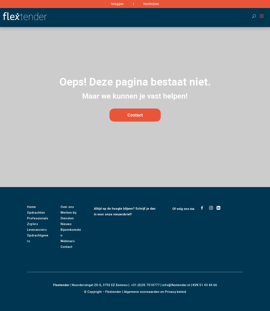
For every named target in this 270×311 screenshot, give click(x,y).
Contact (135, 128)
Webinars (68, 241)
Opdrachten (36, 213)
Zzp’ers (32, 224)
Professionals (37, 218)
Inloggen (117, 3)
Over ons (67, 207)
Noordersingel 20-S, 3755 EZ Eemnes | (101, 285)
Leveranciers (37, 230)
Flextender (61, 285)
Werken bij (68, 213)
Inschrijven (151, 3)
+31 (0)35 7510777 (145, 285)
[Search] (252, 16)
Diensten (67, 218)
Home (31, 207)
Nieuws (66, 224)
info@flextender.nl (176, 285)
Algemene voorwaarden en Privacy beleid (155, 292)
